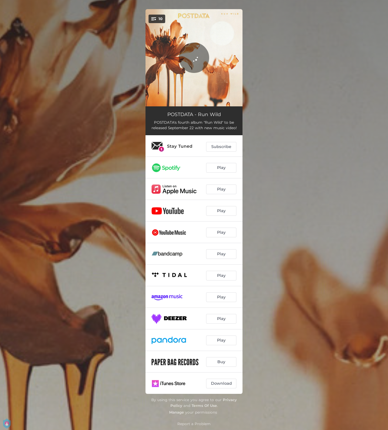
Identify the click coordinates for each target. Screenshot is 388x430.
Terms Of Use (204, 405)
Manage (176, 412)
